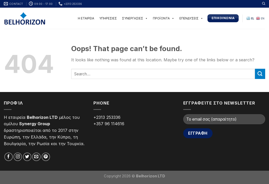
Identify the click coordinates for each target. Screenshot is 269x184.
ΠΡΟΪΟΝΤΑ (163, 18)
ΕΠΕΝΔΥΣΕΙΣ (191, 18)
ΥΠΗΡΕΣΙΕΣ (108, 18)
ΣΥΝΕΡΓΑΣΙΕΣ (135, 18)
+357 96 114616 (108, 123)
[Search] (263, 4)
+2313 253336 (106, 117)
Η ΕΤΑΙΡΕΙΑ (86, 18)
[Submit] (260, 74)
